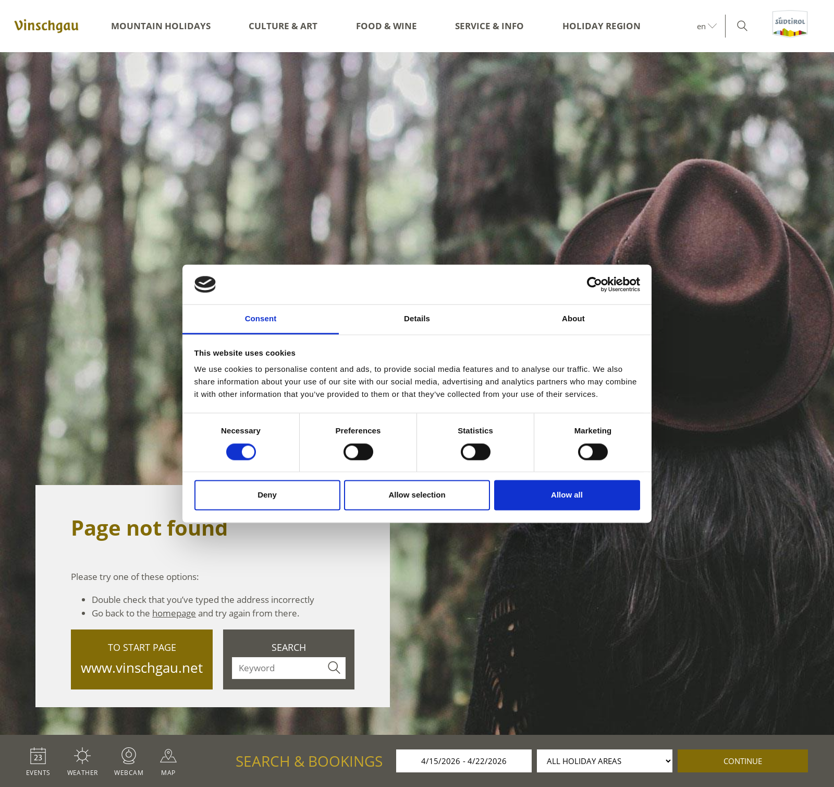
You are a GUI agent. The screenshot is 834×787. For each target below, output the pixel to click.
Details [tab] (417, 318)
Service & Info (489, 26)
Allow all (567, 495)
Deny (267, 495)
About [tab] (573, 318)
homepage (174, 613)
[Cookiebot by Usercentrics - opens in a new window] (594, 284)
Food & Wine (386, 26)
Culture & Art (283, 26)
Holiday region (601, 26)
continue (742, 761)
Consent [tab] (261, 318)
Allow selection (416, 495)
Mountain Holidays (161, 26)
